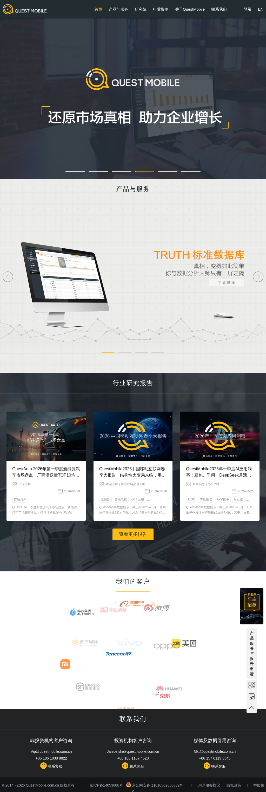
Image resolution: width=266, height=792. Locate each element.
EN (260, 9)
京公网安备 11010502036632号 (153, 785)
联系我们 (219, 9)
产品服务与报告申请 (252, 653)
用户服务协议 (207, 785)
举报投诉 (258, 785)
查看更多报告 (133, 534)
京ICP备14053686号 (104, 785)
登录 (247, 9)
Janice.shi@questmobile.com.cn (133, 751)
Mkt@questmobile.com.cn (215, 751)
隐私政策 (231, 785)
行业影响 (161, 9)
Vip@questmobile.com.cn (51, 751)
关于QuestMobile (190, 9)
